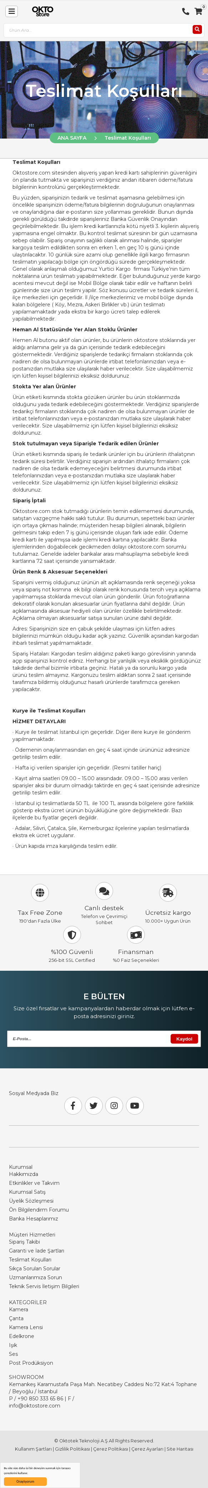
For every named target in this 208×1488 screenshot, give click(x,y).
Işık (13, 1345)
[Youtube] (135, 1106)
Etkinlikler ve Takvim (34, 1183)
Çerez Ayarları (147, 1449)
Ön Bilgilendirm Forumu (39, 1210)
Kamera (18, 1309)
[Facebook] (73, 1106)
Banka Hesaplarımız (33, 1218)
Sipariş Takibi (24, 1242)
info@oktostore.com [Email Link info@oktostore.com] (34, 1406)
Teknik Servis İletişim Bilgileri (44, 1286)
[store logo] (41, 11)
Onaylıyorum (25, 1481)
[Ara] (197, 29)
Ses (13, 1354)
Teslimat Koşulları (128, 138)
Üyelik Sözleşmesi (31, 1201)
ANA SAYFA (71, 138)
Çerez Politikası (110, 1449)
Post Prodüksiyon (31, 1363)
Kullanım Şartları (33, 1449)
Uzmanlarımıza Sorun (35, 1277)
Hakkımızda (23, 1174)
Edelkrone (21, 1336)
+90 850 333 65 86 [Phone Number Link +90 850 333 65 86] (40, 1398)
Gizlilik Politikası (72, 1449)
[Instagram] (114, 1106)
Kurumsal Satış (27, 1192)
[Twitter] (94, 1106)
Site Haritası (180, 1449)
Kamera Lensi (26, 1327)
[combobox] (104, 30)
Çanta (16, 1318)
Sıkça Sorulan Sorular (34, 1268)
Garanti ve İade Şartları (36, 1251)
